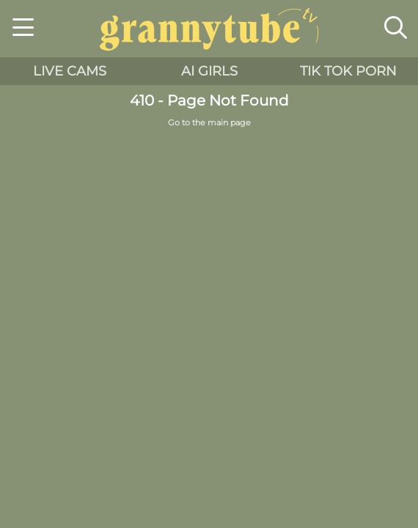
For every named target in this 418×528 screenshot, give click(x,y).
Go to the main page (209, 123)
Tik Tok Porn (348, 71)
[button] (23, 29)
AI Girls (209, 71)
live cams (69, 71)
